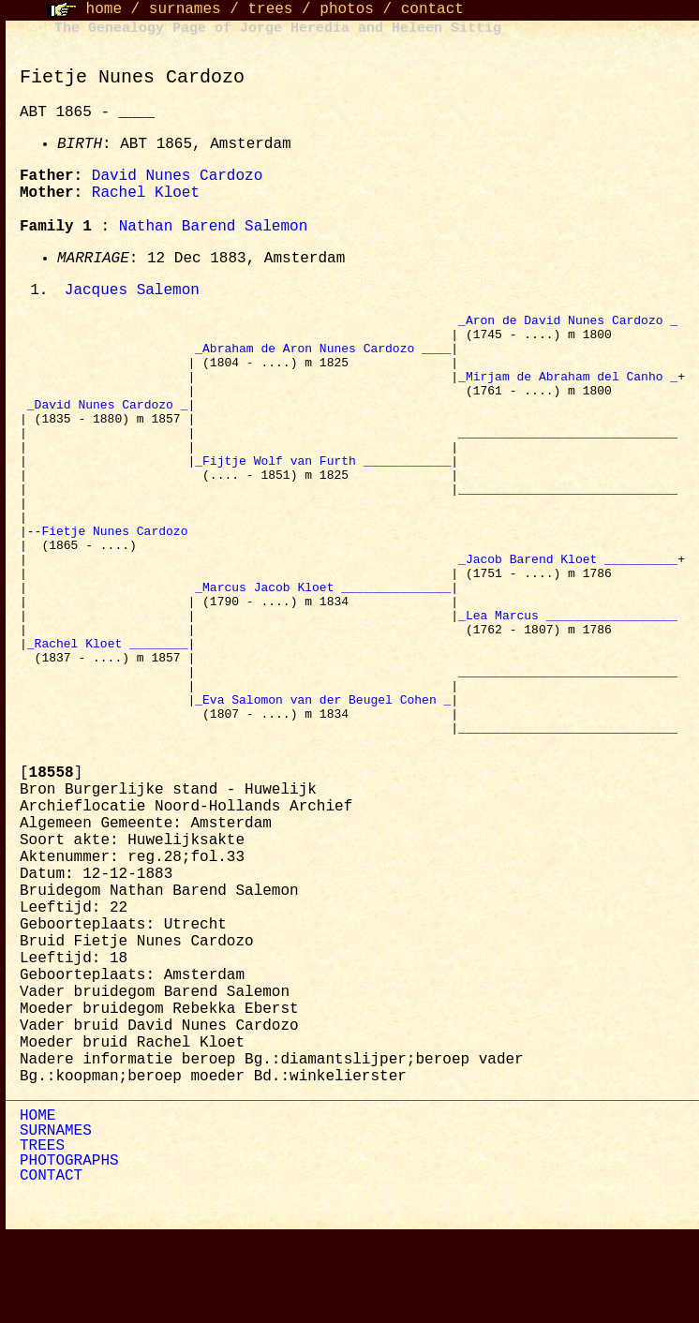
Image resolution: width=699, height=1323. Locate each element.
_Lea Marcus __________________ (567, 677)
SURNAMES (56, 1219)
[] (51, 861)
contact (432, 9)
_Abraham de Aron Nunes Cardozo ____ (323, 357)
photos (347, 9)
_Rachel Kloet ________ (107, 711)
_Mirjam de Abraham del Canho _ (567, 390)
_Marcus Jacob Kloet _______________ (323, 643)
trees (269, 9)
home (104, 9)
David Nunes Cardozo (177, 176)
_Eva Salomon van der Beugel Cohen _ (323, 778)
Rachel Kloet (146, 193)
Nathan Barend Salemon (213, 226)
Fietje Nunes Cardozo (118, 576)
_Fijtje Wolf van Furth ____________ (323, 491)
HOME (37, 1204)
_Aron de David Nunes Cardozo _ (567, 323)
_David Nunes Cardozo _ (107, 424)
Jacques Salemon (132, 291)
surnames (185, 9)
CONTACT (51, 1264)
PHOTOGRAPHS (69, 1249)
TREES (42, 1234)
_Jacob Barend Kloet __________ (567, 610)
